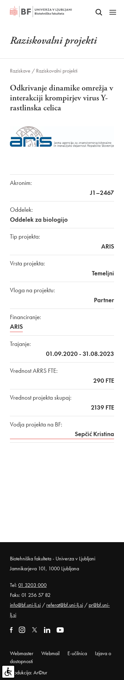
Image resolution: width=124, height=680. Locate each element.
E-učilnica (77, 653)
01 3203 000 (32, 585)
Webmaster (21, 653)
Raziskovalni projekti (56, 70)
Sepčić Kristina (94, 434)
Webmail (50, 653)
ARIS (16, 326)
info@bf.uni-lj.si (25, 604)
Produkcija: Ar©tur (28, 672)
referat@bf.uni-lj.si (64, 604)
